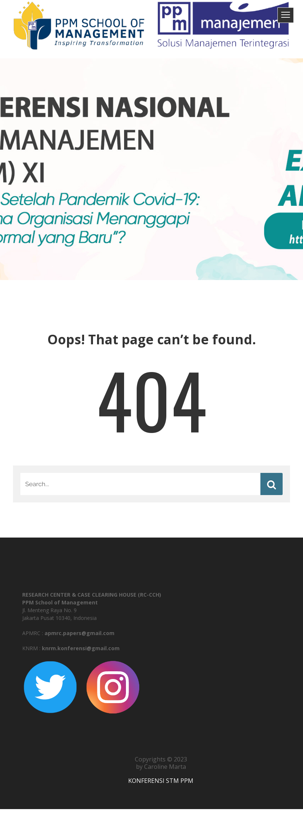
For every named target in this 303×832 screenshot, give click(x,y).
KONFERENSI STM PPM (160, 781)
